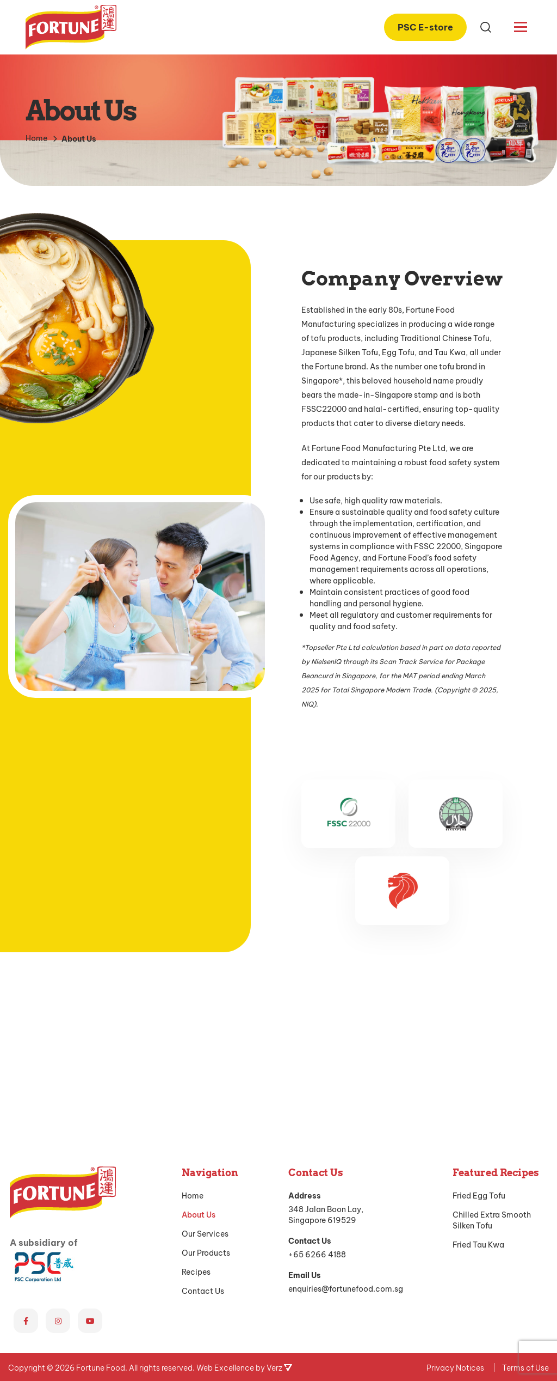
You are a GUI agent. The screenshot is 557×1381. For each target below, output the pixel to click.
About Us (198, 1060)
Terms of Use (525, 1213)
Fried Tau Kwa (478, 1090)
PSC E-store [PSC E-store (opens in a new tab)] (425, 26)
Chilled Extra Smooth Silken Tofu (492, 1065)
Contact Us (203, 1136)
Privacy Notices (455, 1213)
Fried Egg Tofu (479, 1041)
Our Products (206, 1098)
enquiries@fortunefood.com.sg (345, 1134)
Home (192, 1041)
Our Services (205, 1079)
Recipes (196, 1117)
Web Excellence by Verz (244, 1213)
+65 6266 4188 (317, 1099)
